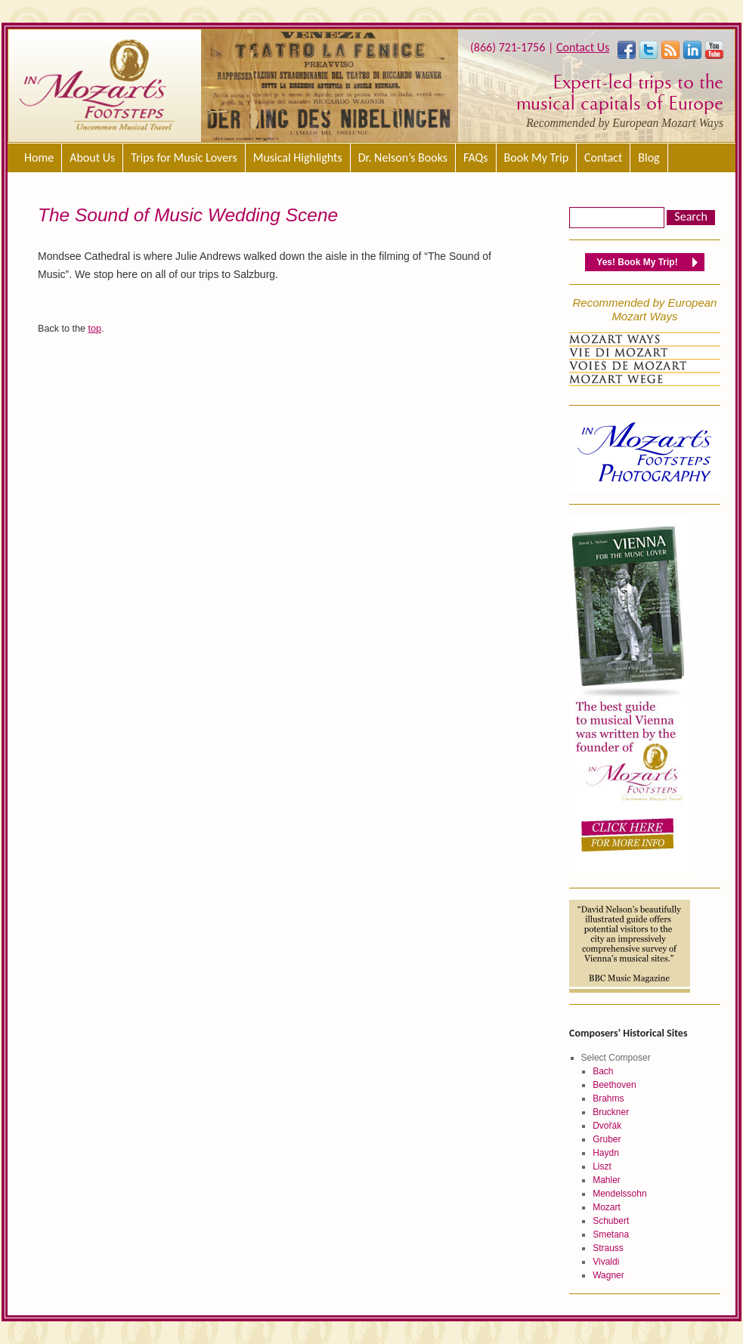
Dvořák (607, 1125)
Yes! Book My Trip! (636, 262)
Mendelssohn (619, 1193)
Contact (603, 157)
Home (39, 157)
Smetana (611, 1234)
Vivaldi (606, 1261)
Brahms (608, 1098)
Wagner (608, 1275)
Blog (648, 157)
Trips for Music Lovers (184, 157)
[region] (329, 85)
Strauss (608, 1248)
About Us (92, 157)
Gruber (607, 1139)
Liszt (602, 1166)
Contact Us (582, 47)
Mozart (607, 1207)
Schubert (611, 1221)
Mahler (607, 1180)
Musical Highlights (297, 157)
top (95, 328)
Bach (603, 1071)
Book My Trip (536, 157)
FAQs (475, 157)
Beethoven (614, 1085)
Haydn (606, 1153)
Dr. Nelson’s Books (402, 157)
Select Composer (616, 1057)
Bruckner (611, 1112)
